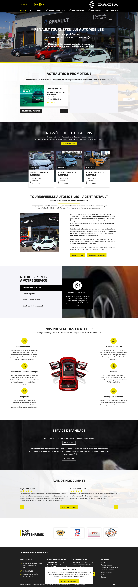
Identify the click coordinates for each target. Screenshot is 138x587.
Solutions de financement (33, 306)
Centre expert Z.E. (30, 294)
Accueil (23, 10)
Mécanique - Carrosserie (55, 10)
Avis (106, 10)
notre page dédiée (78, 576)
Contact (114, 10)
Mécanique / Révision (24, 346)
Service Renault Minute (32, 288)
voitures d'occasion (81, 208)
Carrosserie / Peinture (113, 346)
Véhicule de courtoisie (31, 300)
